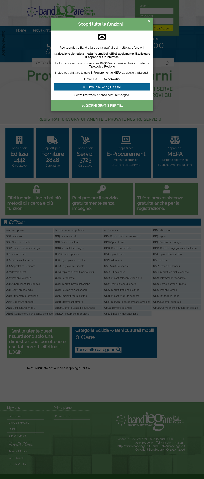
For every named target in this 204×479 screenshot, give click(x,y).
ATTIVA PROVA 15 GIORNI (102, 87)
